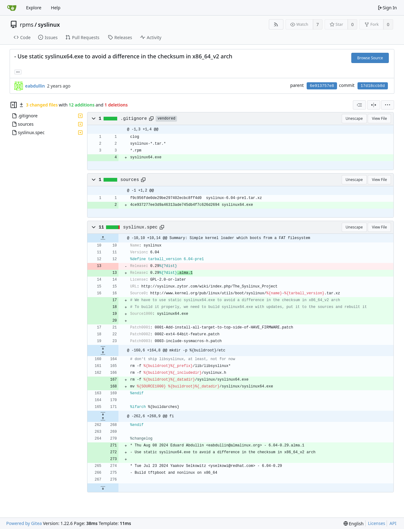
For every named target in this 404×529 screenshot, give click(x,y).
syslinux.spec (140, 227)
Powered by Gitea (24, 523)
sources (129, 179)
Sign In (387, 8)
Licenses (376, 523)
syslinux (49, 24)
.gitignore (133, 118)
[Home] (11, 7)
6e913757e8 (322, 86)
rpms (26, 24)
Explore (33, 8)
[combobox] (359, 105)
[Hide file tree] (14, 105)
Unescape (354, 118)
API (392, 523)
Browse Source (370, 58)
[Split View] (373, 105)
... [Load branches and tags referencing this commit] (18, 72)
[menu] (387, 105)
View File (379, 118)
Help (55, 8)
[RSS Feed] (276, 24)
